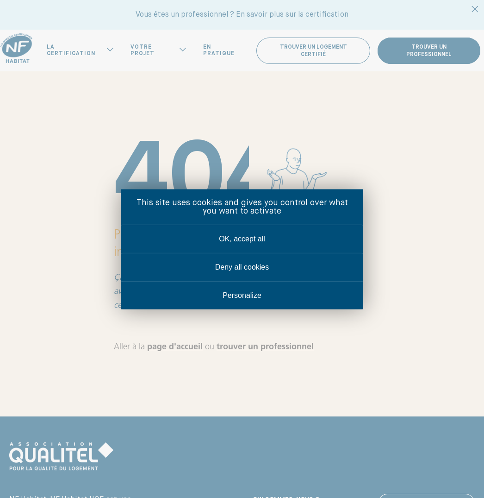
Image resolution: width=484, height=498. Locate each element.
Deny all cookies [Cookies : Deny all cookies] (242, 267)
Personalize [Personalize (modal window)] (242, 295)
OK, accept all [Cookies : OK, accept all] (242, 238)
